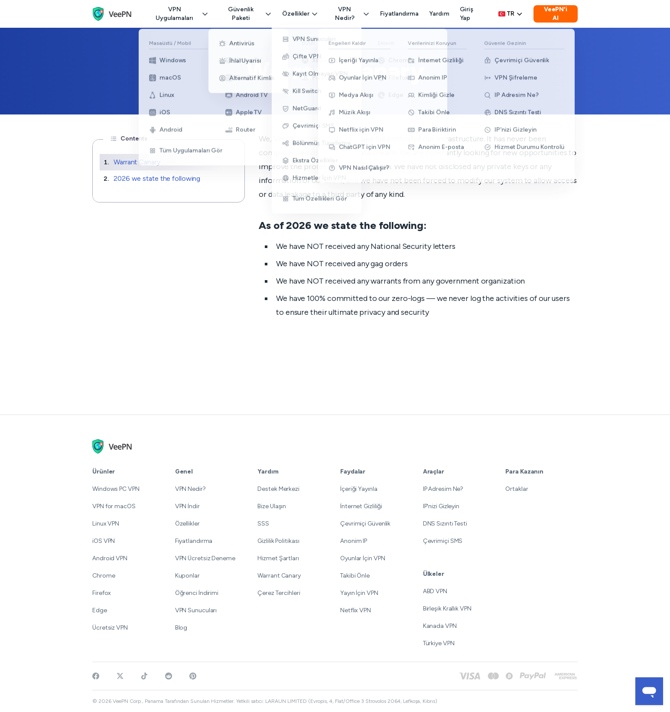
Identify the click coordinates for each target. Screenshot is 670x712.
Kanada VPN (440, 626)
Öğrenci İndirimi (196, 593)
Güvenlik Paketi (249, 14)
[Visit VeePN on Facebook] (96, 676)
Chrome (103, 575)
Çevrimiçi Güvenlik (365, 523)
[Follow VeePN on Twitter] (120, 676)
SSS (263, 523)
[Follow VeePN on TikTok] (144, 676)
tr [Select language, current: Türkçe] (510, 13)
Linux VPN (105, 523)
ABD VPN (435, 591)
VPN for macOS (114, 506)
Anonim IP (353, 541)
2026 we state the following (157, 178)
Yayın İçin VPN (359, 593)
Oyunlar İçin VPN (362, 558)
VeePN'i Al (555, 14)
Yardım (439, 13)
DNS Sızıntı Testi (445, 523)
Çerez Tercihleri (278, 593)
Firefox (101, 593)
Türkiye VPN (439, 643)
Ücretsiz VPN (110, 627)
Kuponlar (187, 575)
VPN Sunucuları (196, 610)
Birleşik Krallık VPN (447, 608)
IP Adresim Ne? (443, 489)
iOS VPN (103, 541)
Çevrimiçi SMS (443, 541)
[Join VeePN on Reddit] (169, 676)
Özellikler (300, 13)
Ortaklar (516, 489)
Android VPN (109, 558)
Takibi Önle (355, 575)
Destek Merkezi (278, 489)
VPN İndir (187, 506)
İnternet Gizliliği (361, 506)
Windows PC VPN (116, 489)
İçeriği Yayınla (358, 489)
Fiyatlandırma (399, 13)
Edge (99, 610)
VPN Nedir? (352, 14)
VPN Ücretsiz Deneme (205, 558)
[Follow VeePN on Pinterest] (193, 676)
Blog (181, 627)
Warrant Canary (137, 162)
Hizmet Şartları (278, 558)
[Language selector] (510, 14)
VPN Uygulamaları (182, 14)
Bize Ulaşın (271, 506)
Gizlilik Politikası (278, 541)
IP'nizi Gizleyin (441, 506)
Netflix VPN (355, 610)
